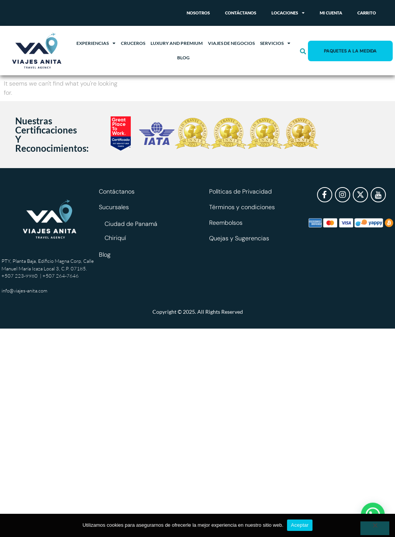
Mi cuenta (331, 12)
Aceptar (300, 525)
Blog (183, 57)
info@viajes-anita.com (24, 291)
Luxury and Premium (177, 43)
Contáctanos (240, 12)
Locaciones (288, 13)
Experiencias (96, 43)
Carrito (366, 12)
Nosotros (198, 12)
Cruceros (133, 43)
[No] (374, 528)
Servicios (275, 43)
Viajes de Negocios (231, 43)
